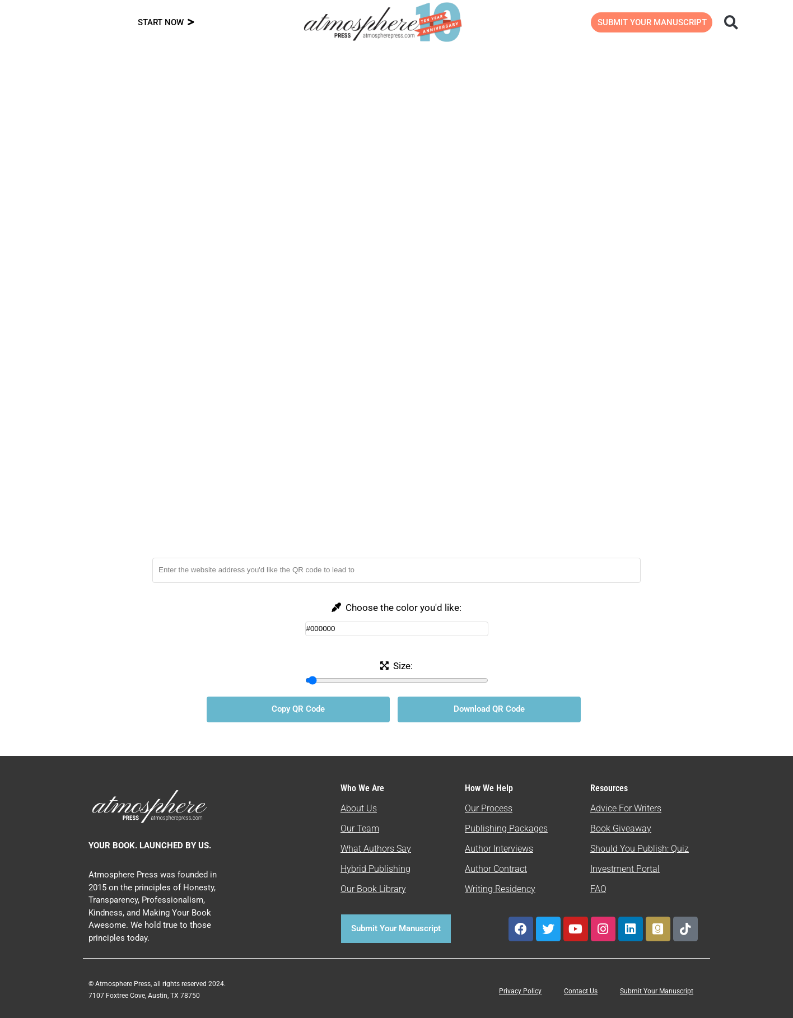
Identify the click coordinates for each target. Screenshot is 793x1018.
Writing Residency (500, 889)
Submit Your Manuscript (656, 991)
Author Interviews (499, 848)
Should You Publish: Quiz (639, 848)
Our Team (359, 828)
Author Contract (496, 868)
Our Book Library (373, 889)
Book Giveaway (620, 828)
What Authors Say (375, 848)
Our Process (488, 808)
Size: (402, 665)
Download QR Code (489, 709)
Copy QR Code (298, 709)
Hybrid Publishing (375, 868)
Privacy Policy (520, 991)
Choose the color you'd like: (402, 607)
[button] (731, 22)
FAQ (598, 889)
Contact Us (581, 991)
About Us (358, 808)
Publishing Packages (506, 828)
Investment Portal (625, 868)
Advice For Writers (625, 808)
